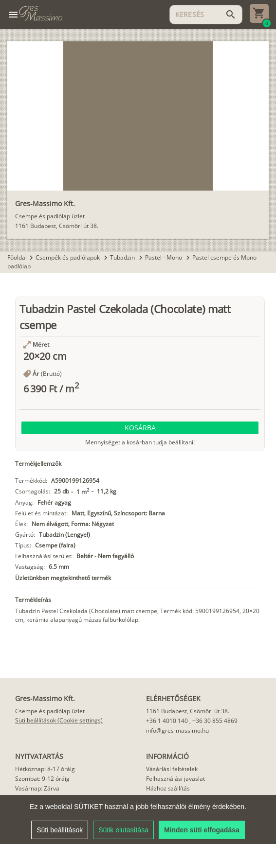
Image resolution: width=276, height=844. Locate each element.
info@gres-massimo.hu (177, 730)
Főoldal (17, 257)
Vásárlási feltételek (172, 769)
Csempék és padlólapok (68, 257)
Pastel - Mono (164, 257)
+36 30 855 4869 (215, 721)
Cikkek (155, 808)
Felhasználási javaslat (175, 778)
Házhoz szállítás (168, 788)
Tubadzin (123, 257)
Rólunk (155, 798)
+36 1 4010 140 (167, 721)
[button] (139, 428)
